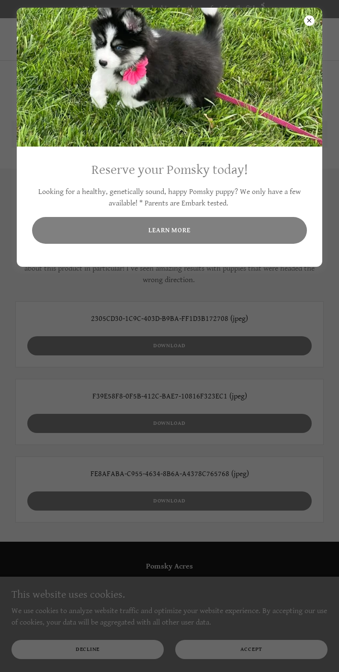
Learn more (169, 230)
